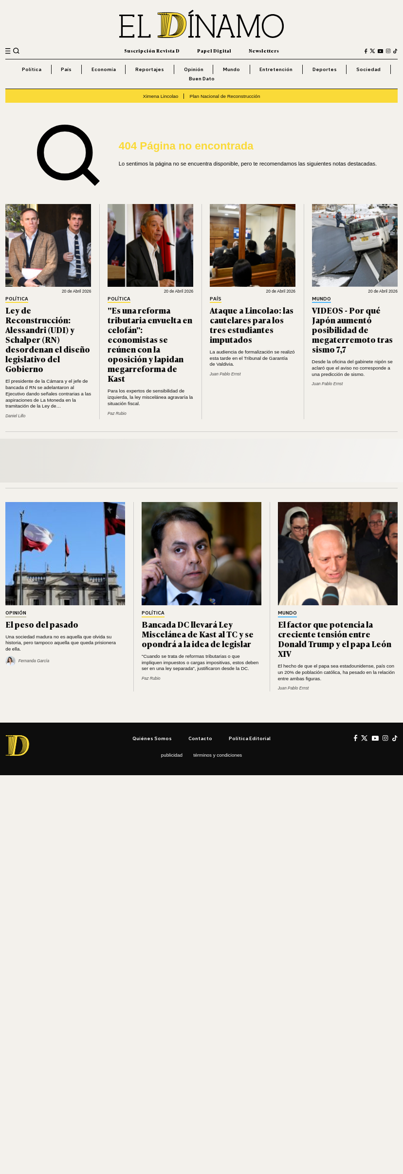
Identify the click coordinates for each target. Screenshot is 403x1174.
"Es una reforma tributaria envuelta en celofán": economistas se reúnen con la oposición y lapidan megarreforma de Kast (150, 344)
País (66, 69)
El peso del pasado (41, 624)
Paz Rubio (117, 413)
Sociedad (368, 69)
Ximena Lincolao (161, 96)
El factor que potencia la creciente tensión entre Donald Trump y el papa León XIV (334, 638)
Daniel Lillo (15, 415)
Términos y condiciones (217, 755)
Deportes (324, 69)
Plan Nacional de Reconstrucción (225, 96)
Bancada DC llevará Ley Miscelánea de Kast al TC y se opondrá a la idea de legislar (198, 634)
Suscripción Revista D (152, 50)
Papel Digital (214, 50)
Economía (104, 69)
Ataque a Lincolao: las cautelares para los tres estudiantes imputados (251, 324)
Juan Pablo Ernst (225, 374)
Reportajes (149, 69)
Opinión (193, 69)
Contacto (200, 738)
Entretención (276, 69)
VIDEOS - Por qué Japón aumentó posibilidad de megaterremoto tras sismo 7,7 (352, 329)
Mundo (231, 69)
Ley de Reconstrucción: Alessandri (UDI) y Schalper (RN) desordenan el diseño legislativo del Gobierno (47, 339)
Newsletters (264, 50)
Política (31, 69)
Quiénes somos (152, 738)
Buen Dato (202, 78)
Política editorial (250, 738)
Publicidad (172, 755)
